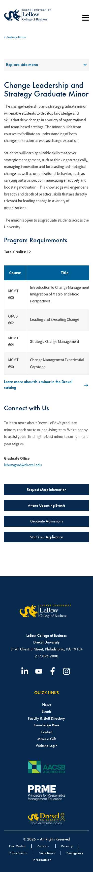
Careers (43, 846)
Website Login (47, 745)
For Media (17, 846)
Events (46, 711)
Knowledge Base (46, 725)
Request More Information (46, 489)
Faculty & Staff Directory (46, 718)
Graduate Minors (16, 37)
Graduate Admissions (46, 521)
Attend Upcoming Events (46, 505)
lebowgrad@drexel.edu (23, 465)
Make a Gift (46, 739)
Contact (46, 732)
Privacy (67, 846)
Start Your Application (46, 537)
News (46, 704)
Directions (47, 853)
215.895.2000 (46, 656)
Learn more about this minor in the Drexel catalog (46, 384)
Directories (18, 853)
